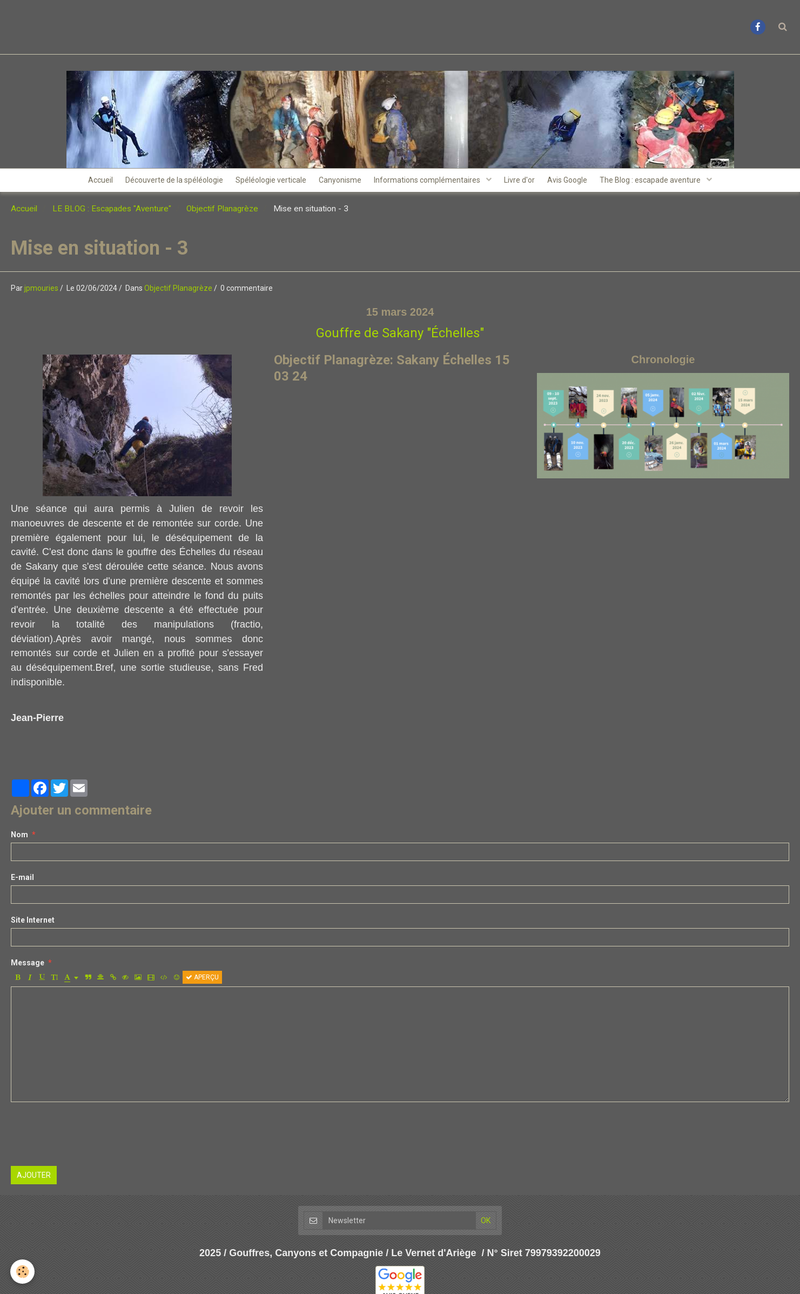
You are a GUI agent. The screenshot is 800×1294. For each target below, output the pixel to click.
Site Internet (33, 923)
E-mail (22, 881)
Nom (19, 838)
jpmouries (41, 292)
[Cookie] (23, 1271)
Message (27, 966)
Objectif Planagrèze (222, 212)
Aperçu (202, 981)
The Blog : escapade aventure (664, 182)
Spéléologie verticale (265, 182)
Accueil (87, 182)
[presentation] (93, 1138)
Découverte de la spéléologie (165, 182)
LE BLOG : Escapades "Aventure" (111, 212)
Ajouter (34, 1179)
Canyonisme (338, 182)
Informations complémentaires (430, 182)
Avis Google (577, 182)
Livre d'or (525, 182)
